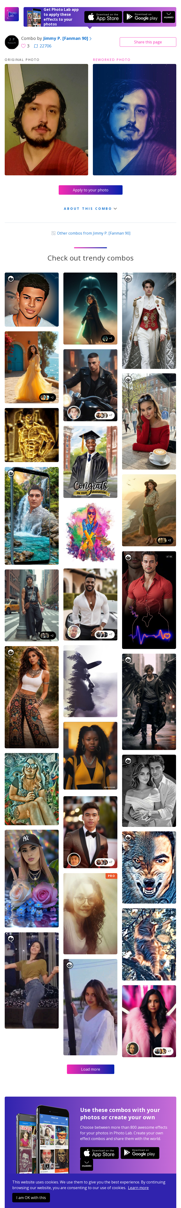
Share (148, 42)
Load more (90, 1069)
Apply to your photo (90, 190)
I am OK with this (31, 1197)
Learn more (138, 1187)
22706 (42, 46)
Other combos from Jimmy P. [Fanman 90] (90, 233)
